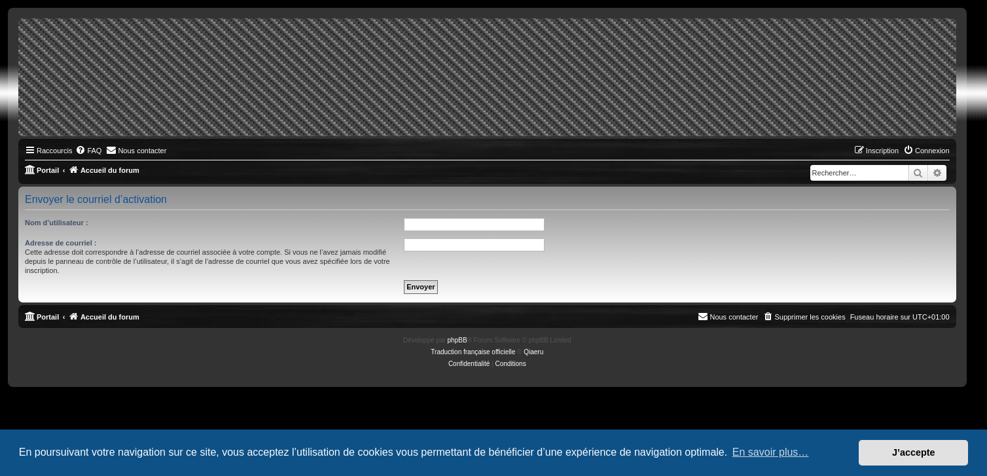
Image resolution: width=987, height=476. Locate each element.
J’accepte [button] (913, 452)
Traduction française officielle (473, 352)
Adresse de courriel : (60, 243)
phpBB (457, 340)
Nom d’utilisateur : (56, 223)
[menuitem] (88, 150)
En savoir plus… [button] (770, 452)
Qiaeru (533, 352)
